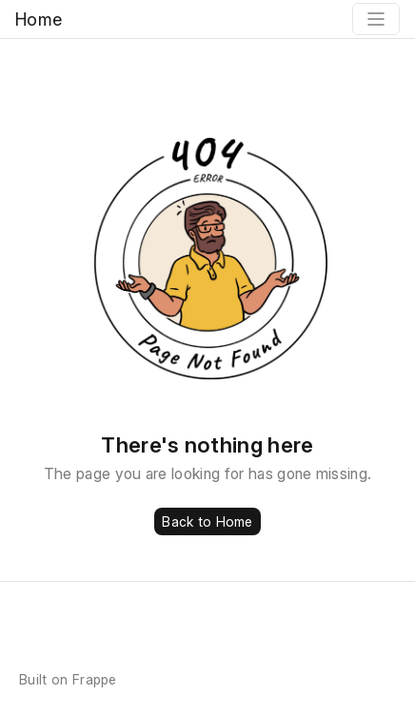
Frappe (94, 679)
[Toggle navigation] (376, 19)
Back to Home (207, 521)
